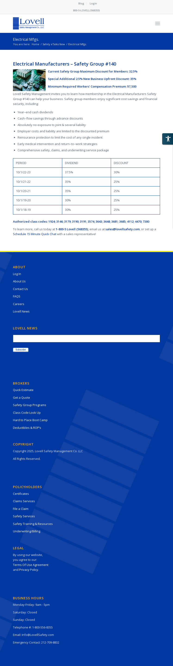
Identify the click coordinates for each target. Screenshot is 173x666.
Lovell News (21, 311)
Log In (17, 274)
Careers (18, 304)
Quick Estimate (23, 390)
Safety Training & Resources (33, 524)
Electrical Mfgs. (26, 39)
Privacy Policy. (29, 570)
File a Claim (20, 509)
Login (93, 3)
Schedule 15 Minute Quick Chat (34, 234)
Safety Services (24, 516)
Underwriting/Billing (26, 531)
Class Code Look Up (27, 412)
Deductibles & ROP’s (27, 428)
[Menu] (157, 23)
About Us (19, 281)
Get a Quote (21, 397)
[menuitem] (81, 3)
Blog (81, 3)
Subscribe (20, 349)
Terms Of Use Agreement (30, 565)
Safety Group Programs (29, 405)
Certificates (21, 494)
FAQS (16, 296)
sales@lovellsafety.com (122, 229)
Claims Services (24, 501)
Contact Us (20, 289)
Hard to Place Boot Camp (30, 420)
